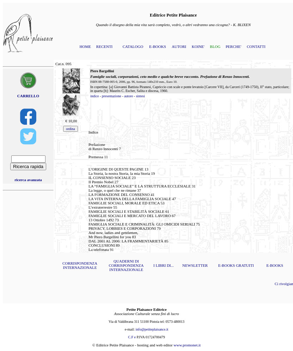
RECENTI (104, 46)
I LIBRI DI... (163, 265)
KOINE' (198, 46)
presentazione (111, 96)
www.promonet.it (187, 345)
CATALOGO (133, 46)
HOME (85, 46)
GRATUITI (245, 265)
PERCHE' (233, 46)
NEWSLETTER (195, 265)
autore (128, 96)
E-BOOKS (157, 46)
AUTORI (179, 46)
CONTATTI (256, 46)
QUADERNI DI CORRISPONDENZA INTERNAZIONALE (126, 265)
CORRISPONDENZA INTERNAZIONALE (79, 265)
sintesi (140, 96)
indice (94, 96)
